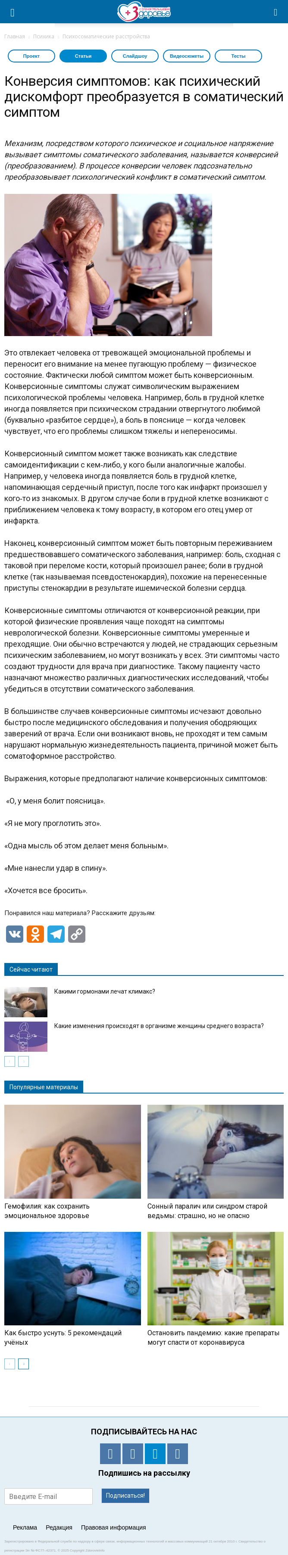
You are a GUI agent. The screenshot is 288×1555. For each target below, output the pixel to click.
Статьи (83, 56)
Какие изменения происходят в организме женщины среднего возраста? (159, 1025)
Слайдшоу (135, 56)
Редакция (59, 1527)
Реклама (25, 1527)
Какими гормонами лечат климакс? (104, 991)
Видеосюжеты (186, 56)
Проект (31, 56)
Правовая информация (113, 1527)
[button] (276, 11)
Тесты (238, 56)
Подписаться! (125, 1495)
